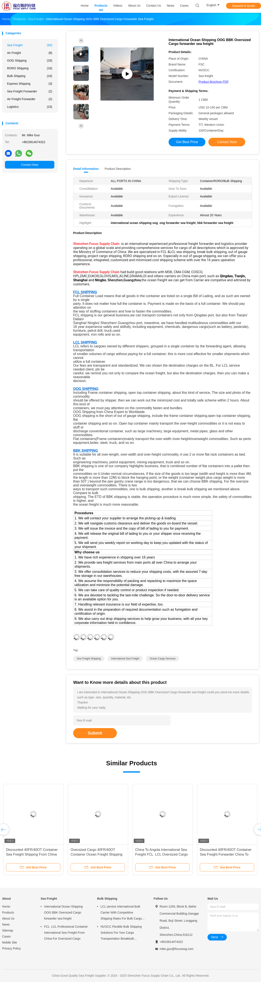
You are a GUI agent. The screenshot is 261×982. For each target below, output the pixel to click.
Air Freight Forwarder (29, 99)
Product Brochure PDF (214, 81)
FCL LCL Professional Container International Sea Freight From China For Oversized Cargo (66, 932)
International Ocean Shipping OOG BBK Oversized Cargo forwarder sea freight (63, 912)
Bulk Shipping (29, 76)
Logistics (29, 107)
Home (6, 906)
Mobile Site (9, 942)
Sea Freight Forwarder (29, 91)
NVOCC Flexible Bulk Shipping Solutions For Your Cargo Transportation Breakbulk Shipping (121, 933)
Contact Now (29, 164)
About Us (8, 918)
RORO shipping (29, 68)
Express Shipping (29, 83)
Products (8, 912)
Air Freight (29, 53)
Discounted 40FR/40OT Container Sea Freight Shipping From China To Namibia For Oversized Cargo (32, 854)
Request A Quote (243, 5)
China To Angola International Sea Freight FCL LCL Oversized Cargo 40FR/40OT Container (161, 854)
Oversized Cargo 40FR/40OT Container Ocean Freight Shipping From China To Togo (96, 854)
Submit (95, 733)
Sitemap (7, 930)
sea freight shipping (89, 658)
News (6, 924)
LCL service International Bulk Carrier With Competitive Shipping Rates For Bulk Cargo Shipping (121, 913)
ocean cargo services (162, 658)
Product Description (118, 168)
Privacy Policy (11, 948)
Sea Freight (29, 45)
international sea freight (125, 658)
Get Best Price (187, 142)
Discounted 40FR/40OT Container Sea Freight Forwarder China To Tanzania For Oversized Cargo (226, 854)
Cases (6, 936)
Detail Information (86, 168)
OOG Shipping (29, 60)
